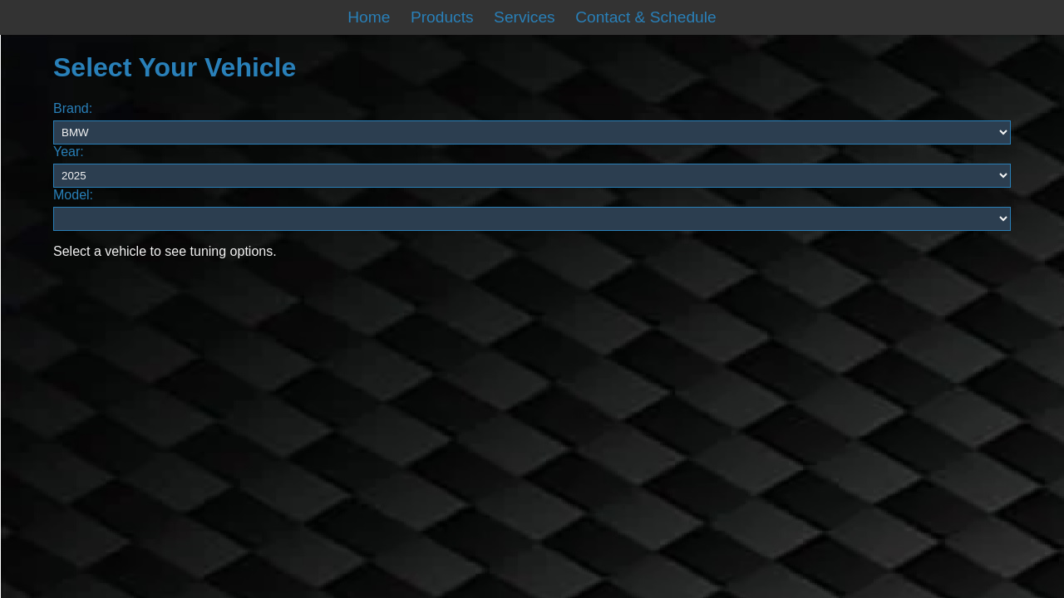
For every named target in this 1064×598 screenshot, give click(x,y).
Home (368, 17)
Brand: (72, 108)
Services (524, 17)
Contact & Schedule (646, 17)
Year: (68, 152)
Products (442, 17)
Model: (73, 195)
